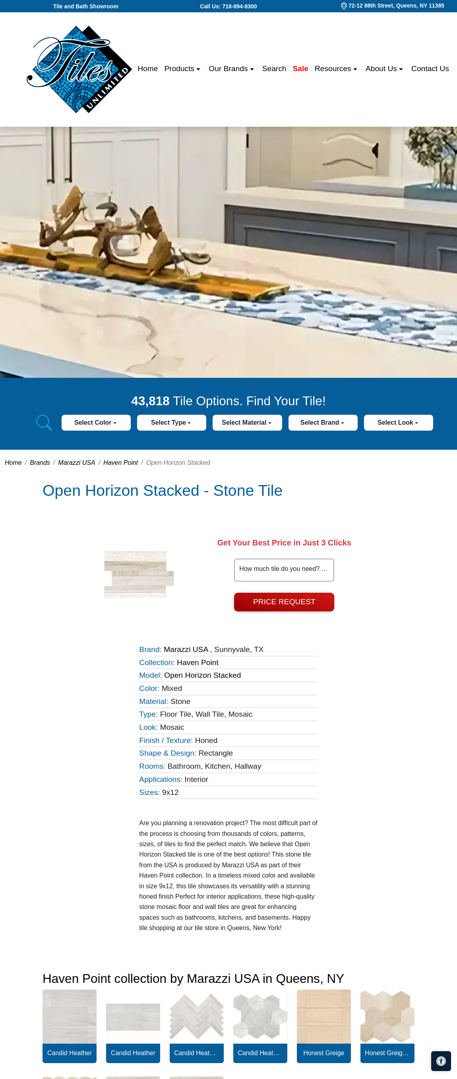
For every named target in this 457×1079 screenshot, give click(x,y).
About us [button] (382, 68)
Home (147, 68)
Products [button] (180, 68)
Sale (300, 68)
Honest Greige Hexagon (387, 1053)
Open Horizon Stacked (202, 675)
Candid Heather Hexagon (260, 1053)
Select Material (245, 422)
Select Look (396, 422)
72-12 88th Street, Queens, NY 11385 (396, 5)
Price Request (284, 602)
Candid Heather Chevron (196, 1053)
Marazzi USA (76, 462)
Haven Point (120, 462)
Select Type (169, 422)
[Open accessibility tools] (441, 1061)
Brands (40, 462)
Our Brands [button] (229, 68)
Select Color (93, 422)
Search (274, 68)
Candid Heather (69, 1053)
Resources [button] (334, 68)
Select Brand (320, 422)
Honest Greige (323, 1053)
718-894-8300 (239, 6)
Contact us (430, 68)
